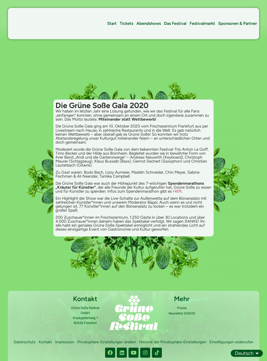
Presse (181, 308)
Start (112, 23)
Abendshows (148, 23)
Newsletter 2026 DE (182, 313)
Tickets (126, 23)
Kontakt (67, 342)
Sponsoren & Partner (237, 23)
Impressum (87, 342)
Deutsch (247, 353)
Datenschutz (45, 342)
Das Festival (175, 23)
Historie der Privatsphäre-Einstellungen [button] (198, 342)
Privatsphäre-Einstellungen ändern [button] (130, 342)
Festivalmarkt (202, 23)
